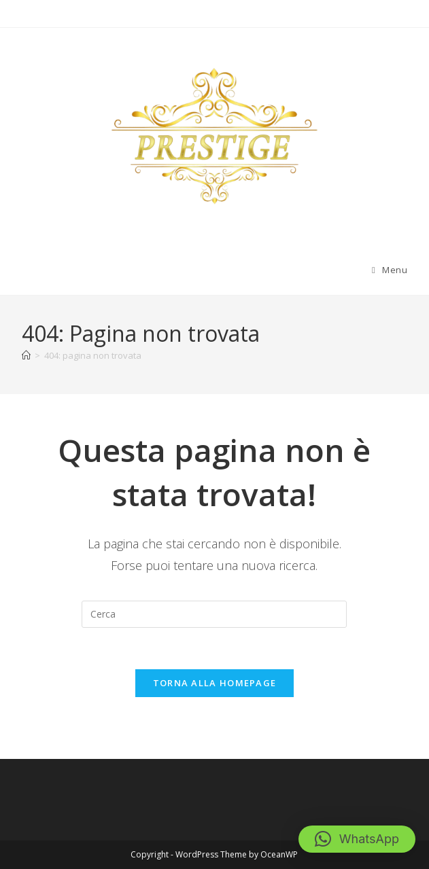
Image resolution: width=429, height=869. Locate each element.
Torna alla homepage (215, 683)
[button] (356, 839)
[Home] (26, 355)
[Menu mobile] (389, 270)
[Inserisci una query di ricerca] (214, 614)
